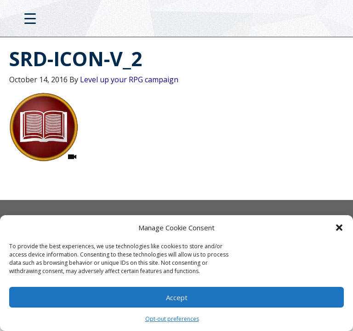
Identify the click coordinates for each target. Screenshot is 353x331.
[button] (339, 227)
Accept (177, 297)
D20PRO (177, 20)
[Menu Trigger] (30, 18)
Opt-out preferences (172, 319)
